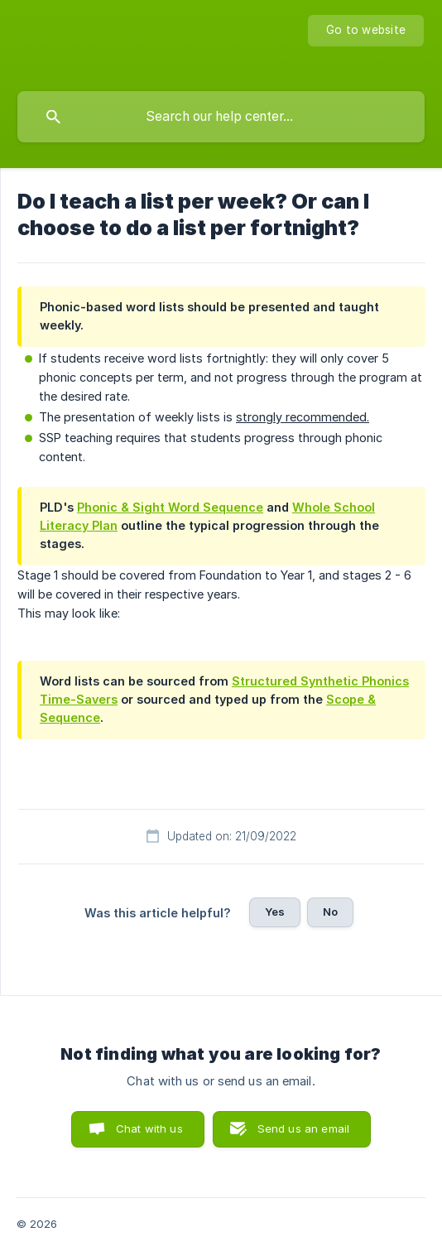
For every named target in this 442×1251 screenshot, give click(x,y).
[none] (366, 30)
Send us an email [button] (303, 1128)
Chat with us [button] (149, 1128)
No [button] (330, 911)
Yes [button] (275, 911)
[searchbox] (221, 116)
